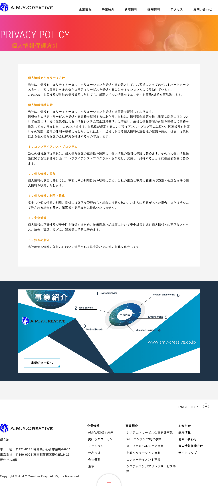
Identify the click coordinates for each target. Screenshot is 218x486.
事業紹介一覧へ (42, 362)
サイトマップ (187, 452)
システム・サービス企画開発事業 (149, 432)
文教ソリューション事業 (143, 452)
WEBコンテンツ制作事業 (144, 439)
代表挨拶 (94, 452)
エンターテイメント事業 (143, 459)
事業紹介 (108, 9)
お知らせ (184, 425)
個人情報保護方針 (190, 445)
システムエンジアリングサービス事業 (151, 469)
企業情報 (85, 9)
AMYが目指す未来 (101, 432)
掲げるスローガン (100, 439)
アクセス (176, 9)
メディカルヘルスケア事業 (145, 445)
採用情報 (154, 9)
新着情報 (131, 9)
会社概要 (94, 459)
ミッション (96, 445)
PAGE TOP (188, 407)
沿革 (91, 466)
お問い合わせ (202, 9)
